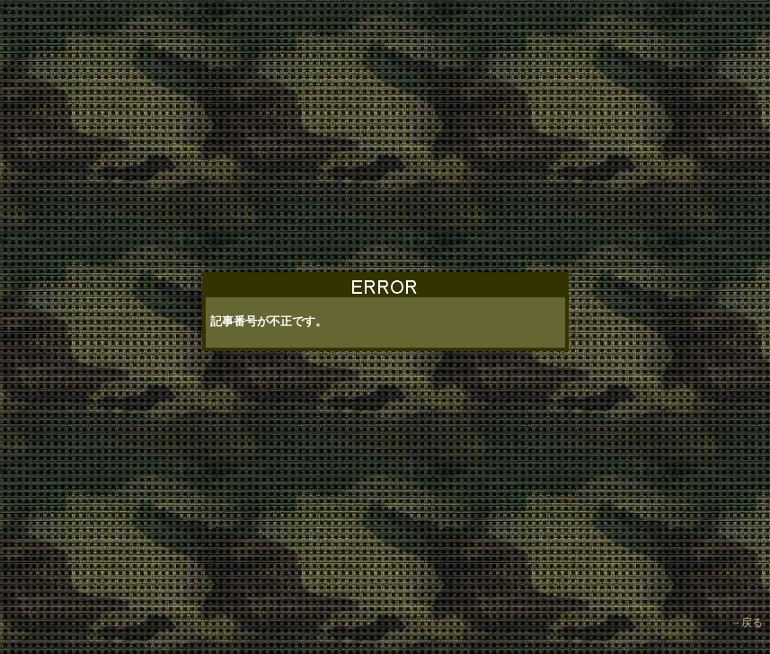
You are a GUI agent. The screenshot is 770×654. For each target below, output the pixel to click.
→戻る (746, 615)
